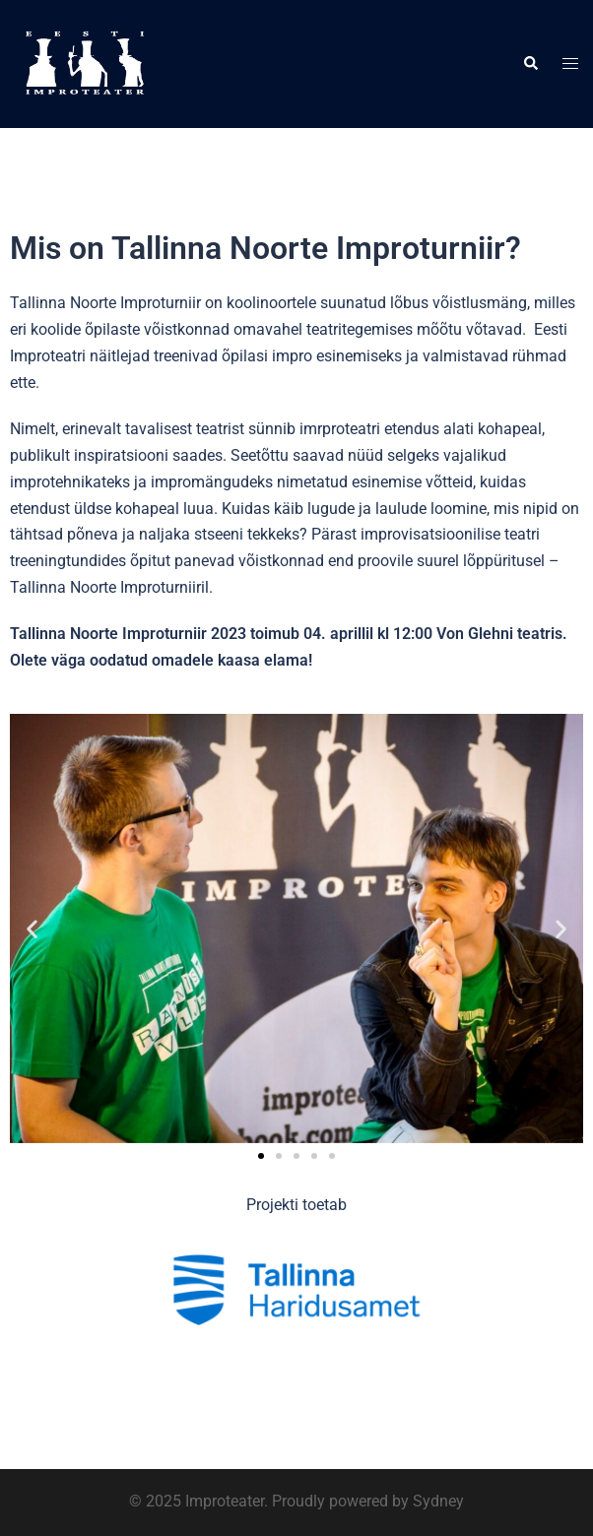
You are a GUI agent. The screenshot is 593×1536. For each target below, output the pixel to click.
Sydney (438, 1501)
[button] (530, 64)
